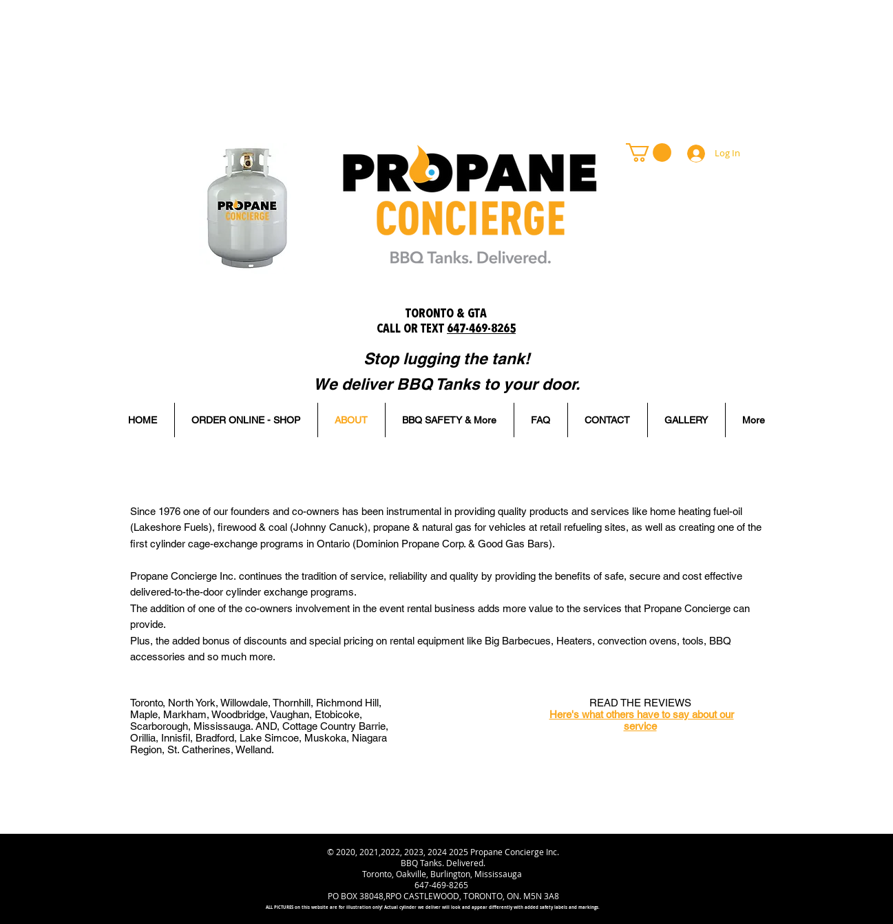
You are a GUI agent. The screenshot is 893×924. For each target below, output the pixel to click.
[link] (648, 152)
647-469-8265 (481, 329)
